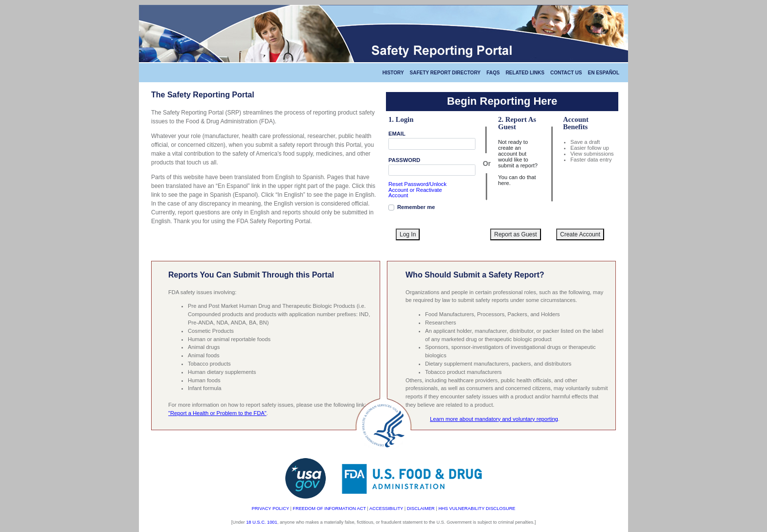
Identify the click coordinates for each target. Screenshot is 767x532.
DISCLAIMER (421, 508)
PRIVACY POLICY (270, 508)
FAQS (492, 72)
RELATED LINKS (525, 72)
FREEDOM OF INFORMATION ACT (329, 508)
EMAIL (397, 134)
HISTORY (393, 72)
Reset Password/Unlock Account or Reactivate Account (417, 190)
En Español (603, 72)
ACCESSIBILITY (386, 508)
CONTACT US (566, 72)
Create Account (580, 234)
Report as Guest (515, 234)
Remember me (416, 207)
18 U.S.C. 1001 (261, 522)
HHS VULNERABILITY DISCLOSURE (476, 508)
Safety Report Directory (445, 72)
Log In (408, 234)
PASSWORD (404, 160)
